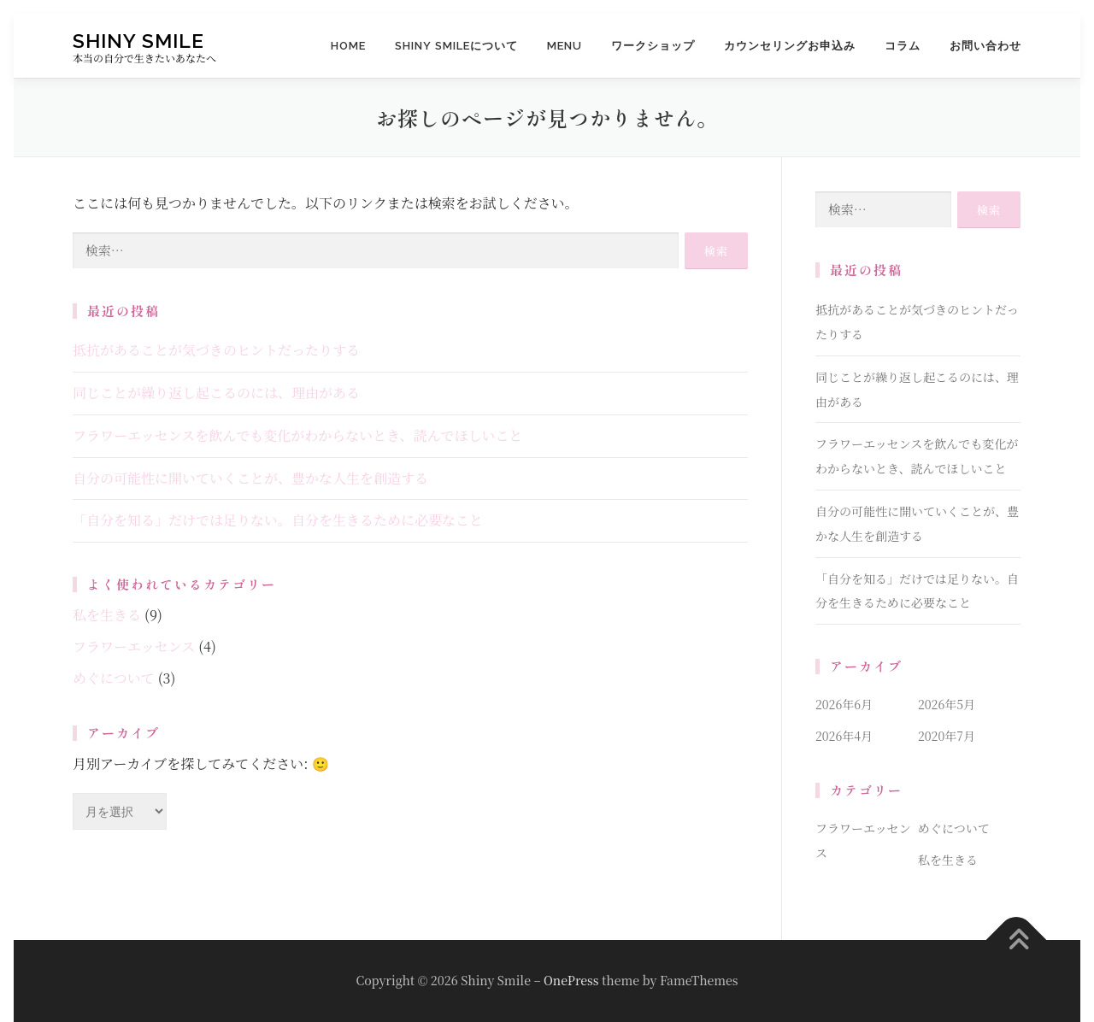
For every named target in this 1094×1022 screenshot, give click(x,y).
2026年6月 (844, 704)
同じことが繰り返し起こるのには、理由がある (216, 392)
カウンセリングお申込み (790, 45)
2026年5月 (946, 704)
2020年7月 (946, 735)
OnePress (571, 980)
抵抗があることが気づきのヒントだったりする (216, 350)
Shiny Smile (138, 39)
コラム (902, 45)
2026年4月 (844, 735)
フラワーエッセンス (134, 646)
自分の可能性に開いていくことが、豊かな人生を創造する (250, 478)
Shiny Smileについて (456, 45)
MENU (564, 45)
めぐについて (114, 678)
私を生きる (107, 615)
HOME (348, 45)
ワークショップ (653, 45)
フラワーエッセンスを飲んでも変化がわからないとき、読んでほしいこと (298, 435)
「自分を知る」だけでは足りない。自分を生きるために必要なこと (278, 520)
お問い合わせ (985, 45)
